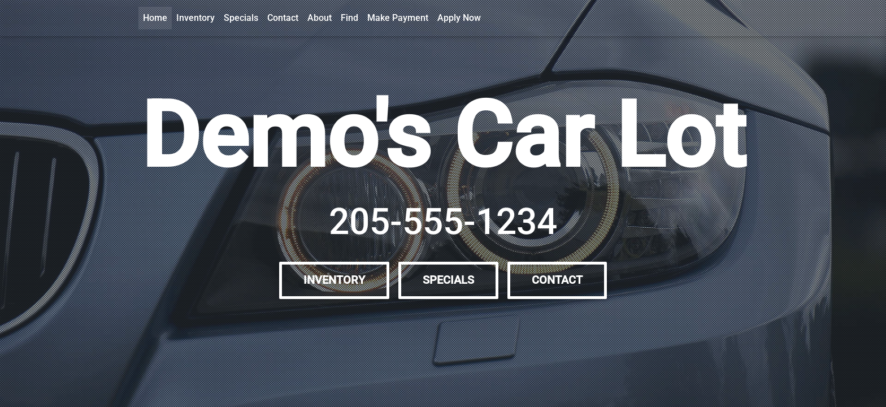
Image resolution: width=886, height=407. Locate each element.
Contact (282, 17)
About (319, 17)
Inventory (195, 17)
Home (155, 17)
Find (349, 17)
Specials (241, 17)
